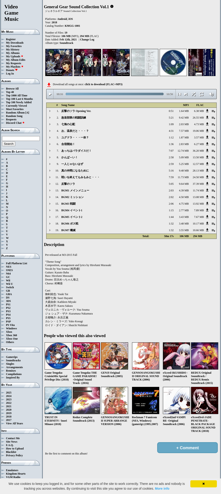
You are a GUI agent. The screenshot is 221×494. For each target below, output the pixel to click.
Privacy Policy (14, 455)
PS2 (8, 307)
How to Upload (15, 448)
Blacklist (11, 452)
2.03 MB (184, 124)
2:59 (171, 164)
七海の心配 (68, 124)
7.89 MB (199, 210)
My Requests (13, 63)
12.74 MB (183, 150)
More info (162, 488)
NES (8, 266)
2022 (8, 402)
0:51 (171, 111)
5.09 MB (184, 157)
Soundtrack (66, 43)
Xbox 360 (11, 335)
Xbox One (12, 338)
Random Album (15, 112)
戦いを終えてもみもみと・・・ (80, 177)
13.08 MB (198, 197)
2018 (8, 416)
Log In (10, 73)
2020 (8, 409)
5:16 (171, 170)
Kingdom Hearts (16, 473)
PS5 (8, 318)
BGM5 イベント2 (71, 217)
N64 (8, 273)
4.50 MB (184, 197)
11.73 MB (183, 177)
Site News (11, 441)
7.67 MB (199, 217)
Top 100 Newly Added (19, 102)
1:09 (171, 124)
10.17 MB (198, 223)
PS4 (8, 314)
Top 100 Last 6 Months (19, 98)
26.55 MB (198, 117)
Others (10, 342)
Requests (11, 119)
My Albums (13, 53)
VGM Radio (13, 477)
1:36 (171, 144)
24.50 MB (198, 177)
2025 (8, 392)
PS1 (8, 304)
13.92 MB (198, 203)
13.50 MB (198, 157)
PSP (8, 321)
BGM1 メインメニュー (75, 190)
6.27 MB (199, 144)
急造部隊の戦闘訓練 (73, 117)
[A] (27, 112)
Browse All (12, 88)
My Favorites (14, 46)
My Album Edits (15, 59)
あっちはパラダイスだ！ (76, 150)
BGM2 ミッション (72, 197)
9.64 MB (184, 183)
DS (7, 297)
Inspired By (13, 377)
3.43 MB (184, 217)
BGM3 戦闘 (68, 203)
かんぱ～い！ (69, 157)
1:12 (171, 137)
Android (62, 19)
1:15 (171, 210)
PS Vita (10, 325)
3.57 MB (199, 137)
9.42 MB (184, 117)
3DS (8, 301)
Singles (10, 363)
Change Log (87, 39)
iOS (70, 19)
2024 (8, 396)
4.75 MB (184, 203)
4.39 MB (184, 190)
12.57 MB (198, 164)
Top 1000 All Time (16, 95)
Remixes (11, 370)
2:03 (171, 190)
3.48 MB (184, 223)
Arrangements (14, 367)
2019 (8, 413)
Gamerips (12, 357)
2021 (8, 406)
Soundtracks (13, 360)
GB (8, 290)
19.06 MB (198, 130)
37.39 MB (198, 183)
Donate (12, 70)
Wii (8, 280)
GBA (9, 294)
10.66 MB (198, 230)
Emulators (12, 470)
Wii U (9, 283)
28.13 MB (198, 170)
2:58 (171, 157)
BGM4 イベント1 (71, 210)
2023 (8, 399)
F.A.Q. (9, 445)
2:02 (171, 197)
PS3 (8, 311)
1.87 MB (184, 137)
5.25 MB (184, 164)
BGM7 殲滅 (68, 230)
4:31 (171, 130)
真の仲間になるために (75, 170)
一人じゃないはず (72, 164)
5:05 (171, 183)
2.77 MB (184, 210)
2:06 (171, 203)
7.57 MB (184, 130)
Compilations (14, 374)
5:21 (171, 117)
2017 (8, 420)
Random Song (14, 116)
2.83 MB (184, 144)
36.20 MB (198, 150)
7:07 (171, 150)
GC (8, 277)
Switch (10, 287)
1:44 (171, 217)
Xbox (9, 331)
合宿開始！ (68, 144)
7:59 (171, 177)
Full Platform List (16, 263)
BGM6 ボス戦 (69, 223)
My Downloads (15, 42)
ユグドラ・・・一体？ (75, 137)
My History (12, 49)
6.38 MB (199, 111)
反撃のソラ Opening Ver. (76, 111)
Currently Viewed (16, 105)
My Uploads (14, 56)
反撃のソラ (68, 183)
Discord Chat (15, 122)
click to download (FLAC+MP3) (103, 84)
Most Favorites (15, 109)
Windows (11, 328)
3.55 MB (184, 230)
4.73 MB (199, 124)
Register (11, 39)
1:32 (171, 223)
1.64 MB (184, 111)
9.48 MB (184, 170)
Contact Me (13, 438)
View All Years (14, 423)
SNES (9, 270)
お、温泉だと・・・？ (75, 130)
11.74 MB (198, 190)
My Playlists (15, 66)
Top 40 (10, 92)
